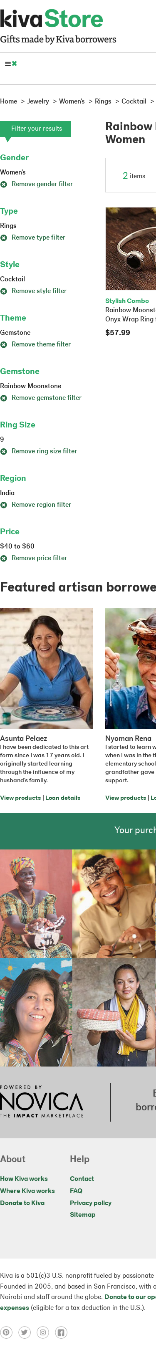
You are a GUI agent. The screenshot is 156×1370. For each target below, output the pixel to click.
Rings (8, 226)
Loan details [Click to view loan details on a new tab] (62, 798)
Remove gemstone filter (41, 398)
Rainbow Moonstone (30, 386)
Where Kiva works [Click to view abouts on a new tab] (27, 1191)
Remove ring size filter (38, 451)
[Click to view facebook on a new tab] (63, 1332)
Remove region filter (35, 505)
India (7, 493)
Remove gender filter (36, 184)
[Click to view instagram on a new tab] (46, 1332)
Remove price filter (33, 558)
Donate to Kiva (22, 1203)
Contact (82, 1179)
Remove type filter (32, 238)
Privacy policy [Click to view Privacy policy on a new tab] (90, 1203)
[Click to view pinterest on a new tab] (9, 1332)
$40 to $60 (17, 546)
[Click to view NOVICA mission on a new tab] (41, 1102)
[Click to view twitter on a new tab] (27, 1332)
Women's (13, 172)
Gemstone (15, 333)
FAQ (76, 1191)
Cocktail (12, 279)
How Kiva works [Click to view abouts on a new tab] (24, 1179)
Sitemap (83, 1215)
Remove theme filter (35, 344)
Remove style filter (33, 291)
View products (20, 798)
